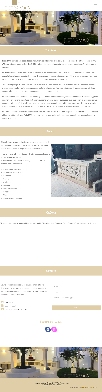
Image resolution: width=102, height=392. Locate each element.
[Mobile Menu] (95, 5)
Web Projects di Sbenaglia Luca (89, 387)
